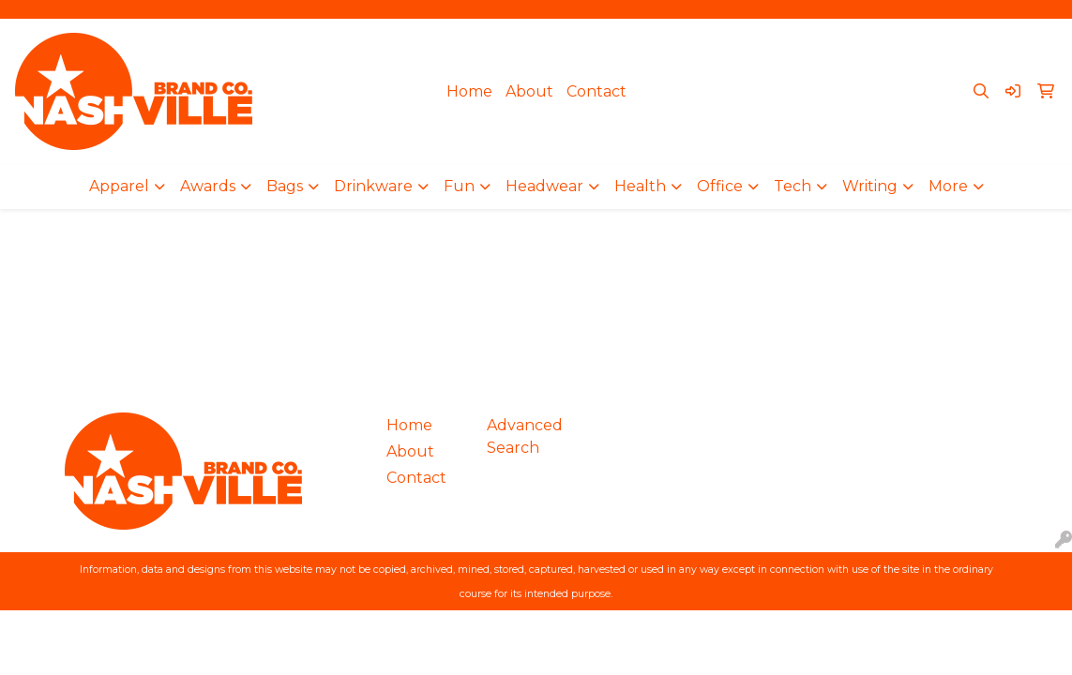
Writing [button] (870, 186)
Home (469, 91)
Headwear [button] (544, 186)
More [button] (948, 186)
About (529, 91)
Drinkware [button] (373, 186)
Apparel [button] (119, 186)
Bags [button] (284, 186)
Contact (596, 91)
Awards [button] (207, 186)
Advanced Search (525, 436)
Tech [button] (792, 186)
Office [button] (720, 186)
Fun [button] (459, 186)
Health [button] (640, 186)
